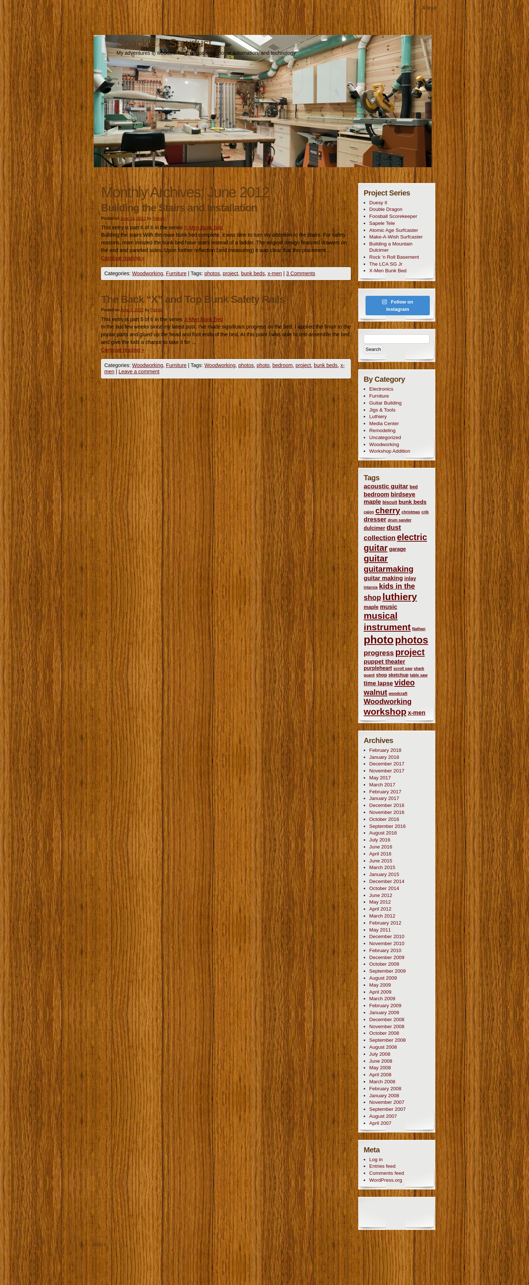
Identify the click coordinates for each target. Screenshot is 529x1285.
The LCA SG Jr (385, 264)
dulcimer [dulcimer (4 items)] (374, 528)
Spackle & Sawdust (164, 43)
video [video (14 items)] (404, 682)
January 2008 (384, 1095)
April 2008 (380, 1074)
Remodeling (382, 430)
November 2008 (386, 1026)
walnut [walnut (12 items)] (375, 692)
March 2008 (382, 1081)
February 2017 (385, 791)
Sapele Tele (382, 223)
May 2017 (380, 777)
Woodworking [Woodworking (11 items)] (387, 701)
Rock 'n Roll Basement (394, 257)
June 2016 (380, 847)
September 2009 (387, 971)
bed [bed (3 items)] (414, 486)
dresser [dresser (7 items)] (375, 519)
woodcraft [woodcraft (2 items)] (398, 693)
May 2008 (380, 1067)
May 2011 (380, 930)
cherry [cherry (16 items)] (387, 510)
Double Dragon (385, 209)
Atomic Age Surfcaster (393, 230)
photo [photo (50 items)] (378, 639)
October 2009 (384, 964)
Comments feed (386, 1173)
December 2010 (386, 936)
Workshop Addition (389, 451)
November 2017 (386, 770)
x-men (274, 273)
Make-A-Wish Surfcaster (396, 237)
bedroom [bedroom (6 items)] (376, 494)
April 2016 (380, 854)
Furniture (176, 273)
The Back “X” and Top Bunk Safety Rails (193, 299)
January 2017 (384, 798)
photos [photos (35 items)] (411, 640)
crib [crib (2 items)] (425, 512)
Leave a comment (139, 371)
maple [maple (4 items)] (371, 607)
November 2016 (386, 812)
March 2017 (382, 784)
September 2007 (387, 1109)
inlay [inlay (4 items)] (410, 578)
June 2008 (380, 1061)
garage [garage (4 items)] (397, 549)
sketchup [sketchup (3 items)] (398, 675)
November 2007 (386, 1102)
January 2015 (384, 874)
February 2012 (385, 923)
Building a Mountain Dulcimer (391, 247)
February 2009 (385, 1005)
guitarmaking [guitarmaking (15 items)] (389, 569)
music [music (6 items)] (388, 606)
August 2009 (383, 978)
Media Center (384, 423)
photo (263, 365)
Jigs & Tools (382, 410)
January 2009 (384, 1012)
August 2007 (383, 1116)
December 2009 (386, 957)
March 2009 (382, 998)
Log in (376, 1159)
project (230, 273)
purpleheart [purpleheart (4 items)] (378, 668)
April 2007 (380, 1123)
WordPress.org (385, 1180)
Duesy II (378, 202)
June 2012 (380, 895)
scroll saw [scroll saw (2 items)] (403, 668)
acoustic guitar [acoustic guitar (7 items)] (386, 486)
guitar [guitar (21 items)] (376, 558)
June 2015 (380, 861)
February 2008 (385, 1088)
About (429, 8)
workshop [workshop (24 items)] (385, 712)
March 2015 (382, 867)
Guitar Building (385, 403)
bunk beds (253, 273)
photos (212, 273)
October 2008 (384, 1033)
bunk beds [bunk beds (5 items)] (413, 502)
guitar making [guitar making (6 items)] (383, 578)
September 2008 (387, 1040)
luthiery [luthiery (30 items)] (399, 596)
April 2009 (380, 992)
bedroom (282, 365)
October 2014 (384, 888)
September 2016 (387, 826)
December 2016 (386, 805)
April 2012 (380, 909)
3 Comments (300, 273)
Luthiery (378, 416)
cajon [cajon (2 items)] (369, 512)
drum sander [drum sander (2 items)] (399, 520)
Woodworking (147, 273)
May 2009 (380, 985)
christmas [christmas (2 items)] (411, 512)
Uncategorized (385, 437)
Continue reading (122, 258)
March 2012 (382, 916)
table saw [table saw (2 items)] (419, 675)
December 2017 (386, 764)
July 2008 (380, 1054)
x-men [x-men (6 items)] (416, 712)
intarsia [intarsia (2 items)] (371, 587)
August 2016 (383, 833)
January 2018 (384, 757)
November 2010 (386, 943)
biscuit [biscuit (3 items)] (389, 502)
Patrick (158, 218)
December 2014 (386, 881)
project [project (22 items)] (410, 652)
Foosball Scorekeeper (393, 216)
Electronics (381, 389)
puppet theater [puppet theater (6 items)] (384, 661)
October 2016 (384, 819)
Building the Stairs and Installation (179, 207)
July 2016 (380, 840)
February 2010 (385, 950)
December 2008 (386, 1019)
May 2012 (380, 902)
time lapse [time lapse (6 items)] (378, 683)
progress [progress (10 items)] (379, 653)
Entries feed (382, 1166)
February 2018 (385, 750)
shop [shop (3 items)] (381, 675)
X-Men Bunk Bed (203, 227)
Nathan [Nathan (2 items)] (418, 629)
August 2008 (383, 1047)
